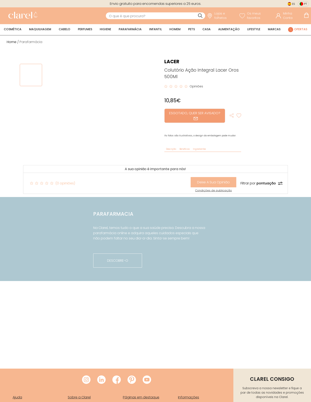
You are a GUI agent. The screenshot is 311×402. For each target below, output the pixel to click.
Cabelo (64, 29)
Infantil (155, 29)
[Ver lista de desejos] (256, 15)
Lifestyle (253, 29)
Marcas (274, 29)
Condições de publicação (213, 190)
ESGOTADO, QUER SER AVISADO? (194, 116)
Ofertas (300, 29)
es (293, 4)
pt (305, 4)
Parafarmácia (130, 29)
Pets (191, 29)
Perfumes (85, 29)
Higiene (105, 29)
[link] (22, 16)
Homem (175, 29)
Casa (206, 29)
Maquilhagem (40, 29)
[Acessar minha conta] (289, 15)
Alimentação (229, 29)
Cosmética (12, 29)
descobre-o (117, 260)
